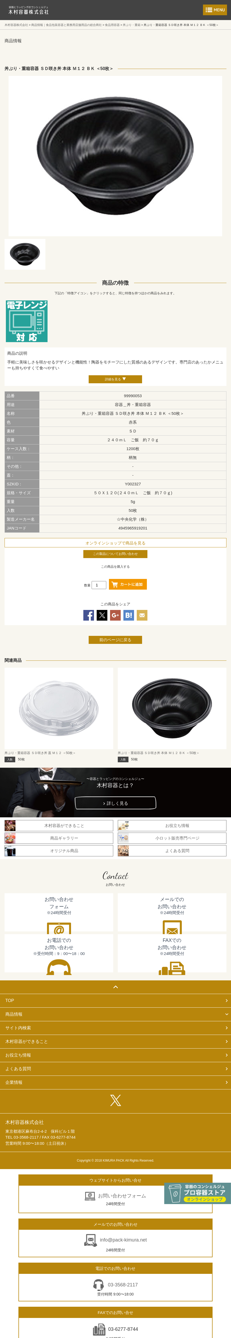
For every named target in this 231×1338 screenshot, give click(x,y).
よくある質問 (18, 1068)
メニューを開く (215, 10)
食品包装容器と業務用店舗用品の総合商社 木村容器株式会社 (29, 10)
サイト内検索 (18, 1028)
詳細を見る (113, 379)
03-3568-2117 (122, 1284)
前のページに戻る (115, 639)
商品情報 (13, 1014)
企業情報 (13, 1082)
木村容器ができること (26, 1041)
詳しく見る (117, 803)
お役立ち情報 (18, 1055)
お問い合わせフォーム (122, 1195)
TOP (9, 1000)
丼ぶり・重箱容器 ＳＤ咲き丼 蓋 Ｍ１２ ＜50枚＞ (40, 753)
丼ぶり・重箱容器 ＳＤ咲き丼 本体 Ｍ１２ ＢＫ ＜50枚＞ (158, 753)
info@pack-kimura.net (123, 1240)
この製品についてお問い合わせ (115, 554)
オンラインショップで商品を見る (115, 543)
